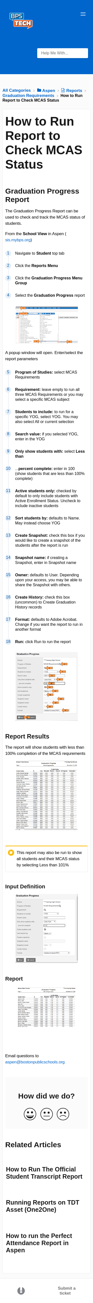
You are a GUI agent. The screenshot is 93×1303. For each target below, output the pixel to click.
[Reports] (72, 90)
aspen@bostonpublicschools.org (35, 1062)
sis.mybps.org (18, 240)
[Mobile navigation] (83, 14)
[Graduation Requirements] (29, 95)
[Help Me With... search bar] (62, 53)
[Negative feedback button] (63, 1114)
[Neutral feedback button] (46, 1114)
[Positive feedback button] (30, 1114)
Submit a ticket (67, 1291)
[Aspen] (46, 90)
